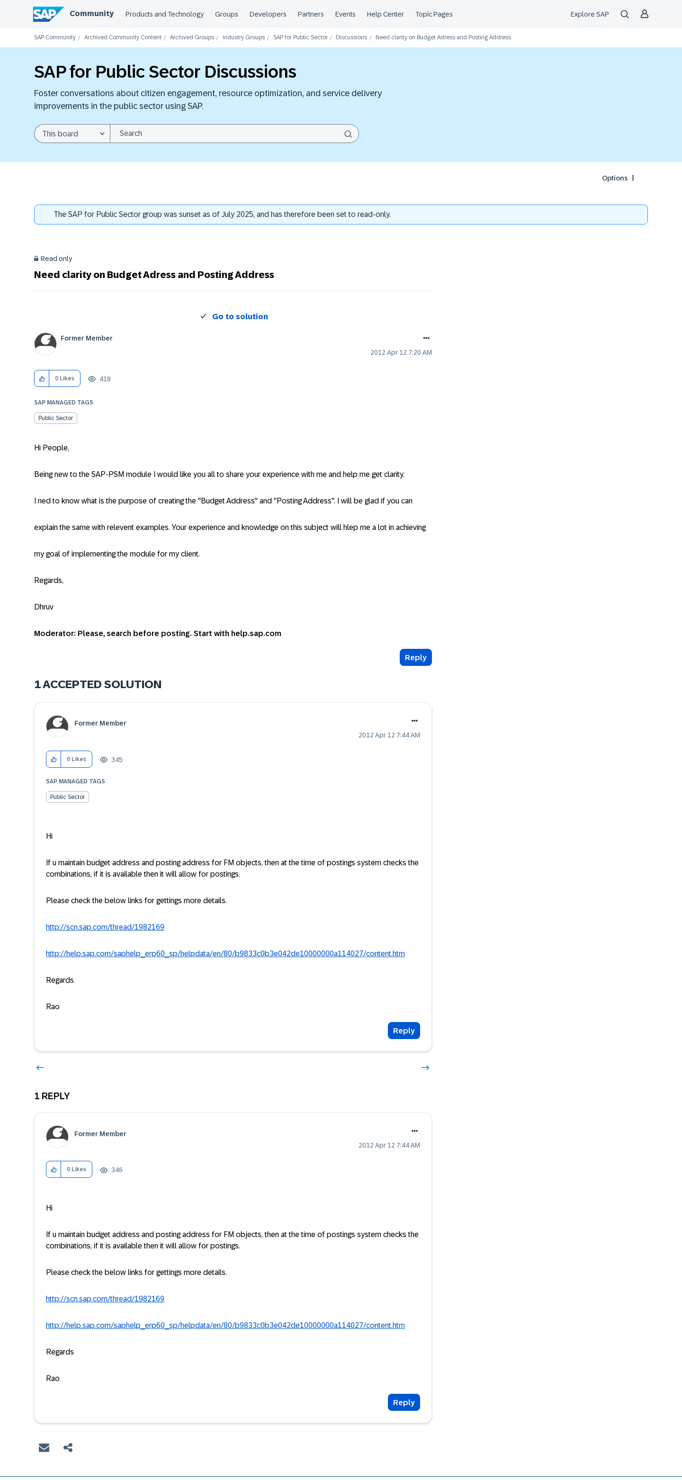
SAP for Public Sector (300, 38)
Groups (226, 14)
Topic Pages (434, 14)
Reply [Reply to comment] (404, 1031)
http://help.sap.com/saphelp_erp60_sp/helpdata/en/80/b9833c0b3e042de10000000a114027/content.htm (225, 954)
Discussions (351, 38)
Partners (311, 14)
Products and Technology (165, 14)
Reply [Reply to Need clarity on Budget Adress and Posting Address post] (416, 658)
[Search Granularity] (72, 133)
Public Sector (55, 418)
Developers (268, 14)
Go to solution (240, 317)
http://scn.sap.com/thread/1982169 (105, 927)
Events (345, 14)
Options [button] (615, 178)
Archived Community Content (123, 38)
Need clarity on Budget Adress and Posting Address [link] (443, 38)
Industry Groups (244, 38)
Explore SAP (590, 14)
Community (92, 13)
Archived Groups (192, 38)
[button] (42, 378)
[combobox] (234, 133)
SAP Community (55, 38)
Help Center (385, 14)
